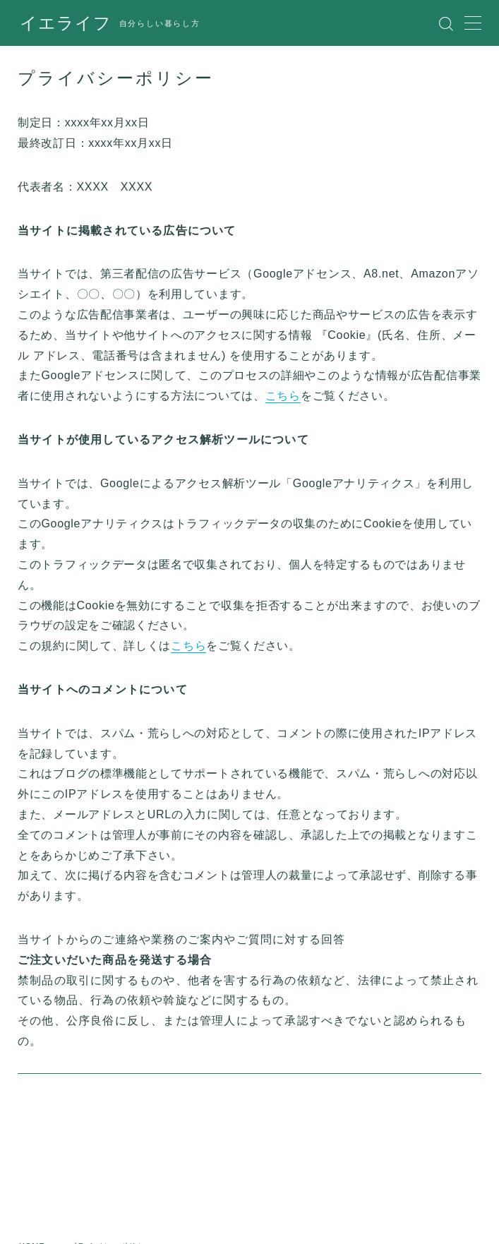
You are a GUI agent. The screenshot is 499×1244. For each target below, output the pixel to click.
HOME (32, 1161)
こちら (283, 396)
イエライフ (62, 23)
